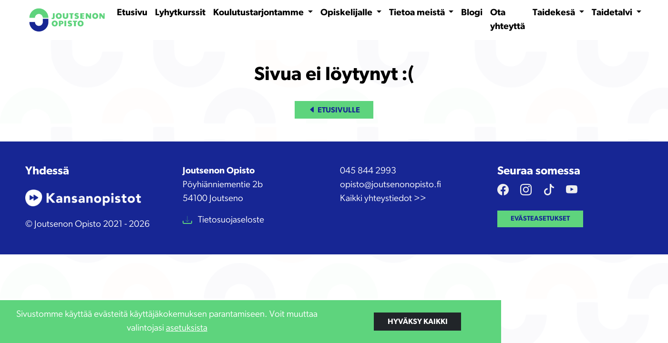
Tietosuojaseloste (230, 219)
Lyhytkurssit (180, 12)
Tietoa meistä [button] (418, 12)
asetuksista (186, 328)
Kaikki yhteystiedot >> (383, 198)
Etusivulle (334, 110)
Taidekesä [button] (555, 12)
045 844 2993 (368, 170)
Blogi (472, 12)
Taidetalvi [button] (613, 12)
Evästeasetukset (540, 218)
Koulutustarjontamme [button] (259, 12)
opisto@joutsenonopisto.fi (390, 184)
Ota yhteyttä (507, 19)
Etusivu (132, 12)
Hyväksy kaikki (418, 321)
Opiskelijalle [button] (347, 12)
